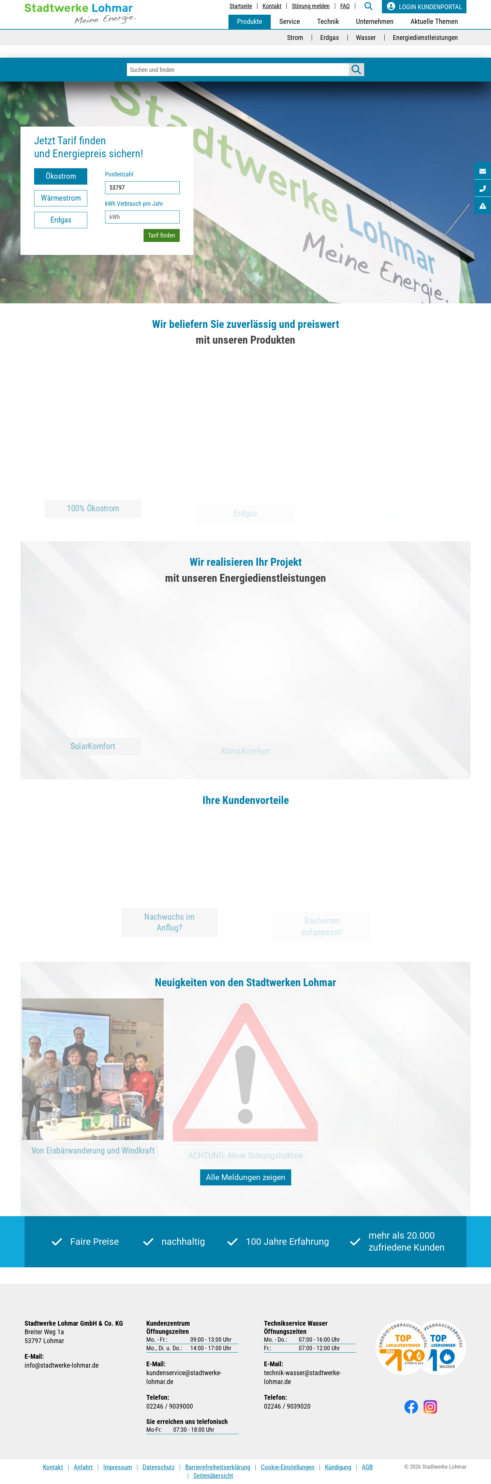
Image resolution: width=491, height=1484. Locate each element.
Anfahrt (83, 1467)
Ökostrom (61, 176)
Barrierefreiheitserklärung (217, 1467)
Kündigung (338, 1467)
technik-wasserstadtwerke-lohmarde (310, 1377)
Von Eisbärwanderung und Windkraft (93, 1158)
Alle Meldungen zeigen (245, 1177)
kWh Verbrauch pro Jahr (134, 203)
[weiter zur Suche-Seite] (368, 6)
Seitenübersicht (213, 1476)
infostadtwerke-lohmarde (62, 1365)
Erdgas (60, 220)
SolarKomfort (93, 754)
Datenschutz (159, 1467)
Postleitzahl (119, 174)
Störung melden (311, 6)
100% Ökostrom (93, 516)
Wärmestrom (61, 198)
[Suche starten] (356, 69)
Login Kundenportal (424, 6)
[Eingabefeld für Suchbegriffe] (238, 69)
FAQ (345, 6)
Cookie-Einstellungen (287, 1467)
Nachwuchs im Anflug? (169, 928)
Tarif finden (161, 235)
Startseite (240, 6)
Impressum (117, 1467)
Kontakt (272, 6)
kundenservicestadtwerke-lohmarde (192, 1377)
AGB (367, 1467)
